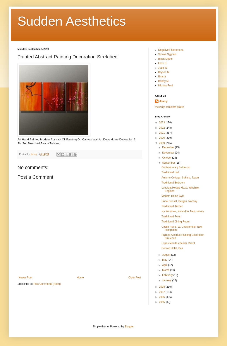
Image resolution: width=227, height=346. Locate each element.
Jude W (162, 67)
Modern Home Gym (173, 195)
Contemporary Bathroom (176, 167)
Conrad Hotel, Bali (172, 248)
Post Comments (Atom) (47, 283)
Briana (162, 76)
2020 (162, 137)
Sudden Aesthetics (71, 21)
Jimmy (163, 101)
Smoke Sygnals (167, 54)
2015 (162, 302)
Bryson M (163, 72)
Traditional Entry (171, 216)
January (167, 280)
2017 (162, 292)
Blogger (129, 326)
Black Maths (165, 58)
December (168, 147)
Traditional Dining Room (175, 221)
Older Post (134, 277)
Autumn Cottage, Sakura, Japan (180, 177)
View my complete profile (169, 106)
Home (80, 277)
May (165, 259)
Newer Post (25, 277)
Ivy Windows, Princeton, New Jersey (183, 211)
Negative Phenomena (170, 49)
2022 (162, 127)
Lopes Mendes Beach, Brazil (178, 243)
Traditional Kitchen (172, 206)
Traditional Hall (170, 172)
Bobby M (163, 81)
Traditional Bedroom (173, 182)
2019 (162, 143)
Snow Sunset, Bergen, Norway (179, 201)
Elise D (162, 63)
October (167, 157)
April (165, 265)
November (168, 152)
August (166, 254)
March (166, 270)
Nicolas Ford (165, 85)
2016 (162, 297)
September (169, 162)
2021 (162, 132)
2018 (162, 286)
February (167, 275)
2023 (162, 122)
